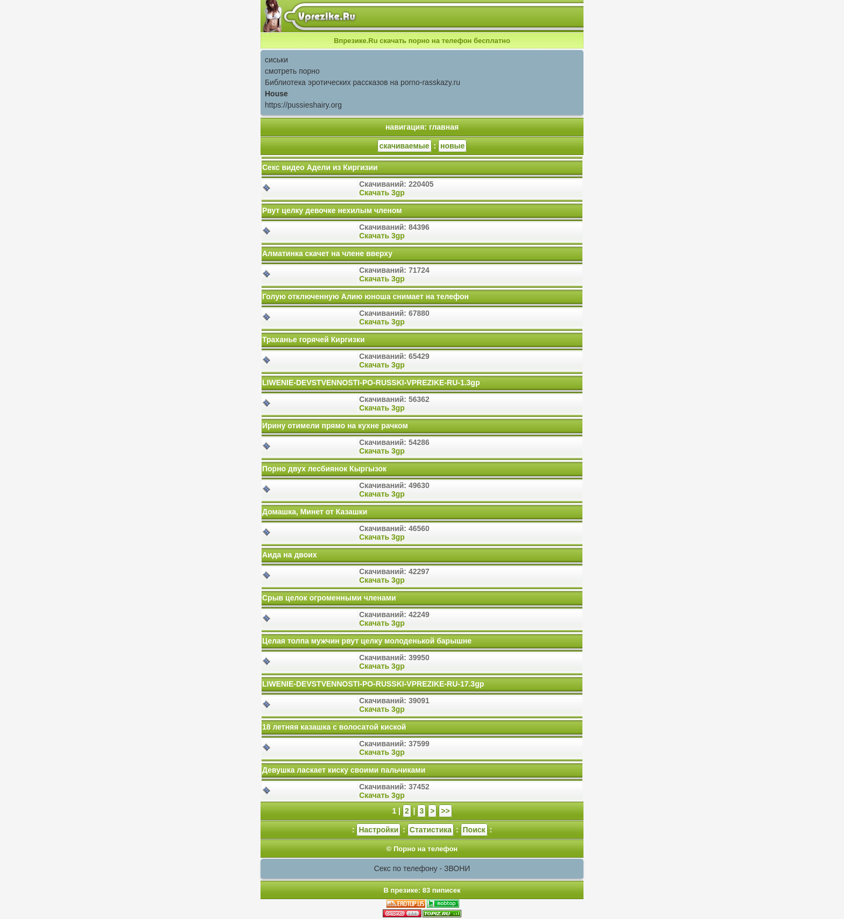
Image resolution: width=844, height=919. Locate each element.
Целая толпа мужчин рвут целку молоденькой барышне (367, 641)
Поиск (474, 829)
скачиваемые (404, 146)
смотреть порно (292, 71)
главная (444, 127)
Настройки (378, 829)
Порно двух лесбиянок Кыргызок (324, 468)
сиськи (276, 59)
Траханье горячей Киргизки (313, 339)
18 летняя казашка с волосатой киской (334, 727)
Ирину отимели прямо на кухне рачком (335, 425)
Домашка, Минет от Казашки (314, 511)
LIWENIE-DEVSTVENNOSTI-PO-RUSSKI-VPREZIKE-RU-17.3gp (373, 684)
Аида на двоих (289, 554)
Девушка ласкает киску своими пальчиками (343, 770)
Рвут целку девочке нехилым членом (332, 210)
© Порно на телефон (422, 849)
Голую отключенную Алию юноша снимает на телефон (365, 296)
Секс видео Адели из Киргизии (320, 167)
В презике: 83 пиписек (422, 890)
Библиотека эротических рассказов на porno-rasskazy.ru (362, 82)
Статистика (431, 829)
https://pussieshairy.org (303, 105)
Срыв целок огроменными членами (329, 597)
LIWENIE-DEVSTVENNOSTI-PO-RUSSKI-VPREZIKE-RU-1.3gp (371, 382)
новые (452, 146)
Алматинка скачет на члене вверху (327, 253)
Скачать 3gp (382, 192)
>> (445, 811)
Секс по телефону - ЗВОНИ (422, 868)
